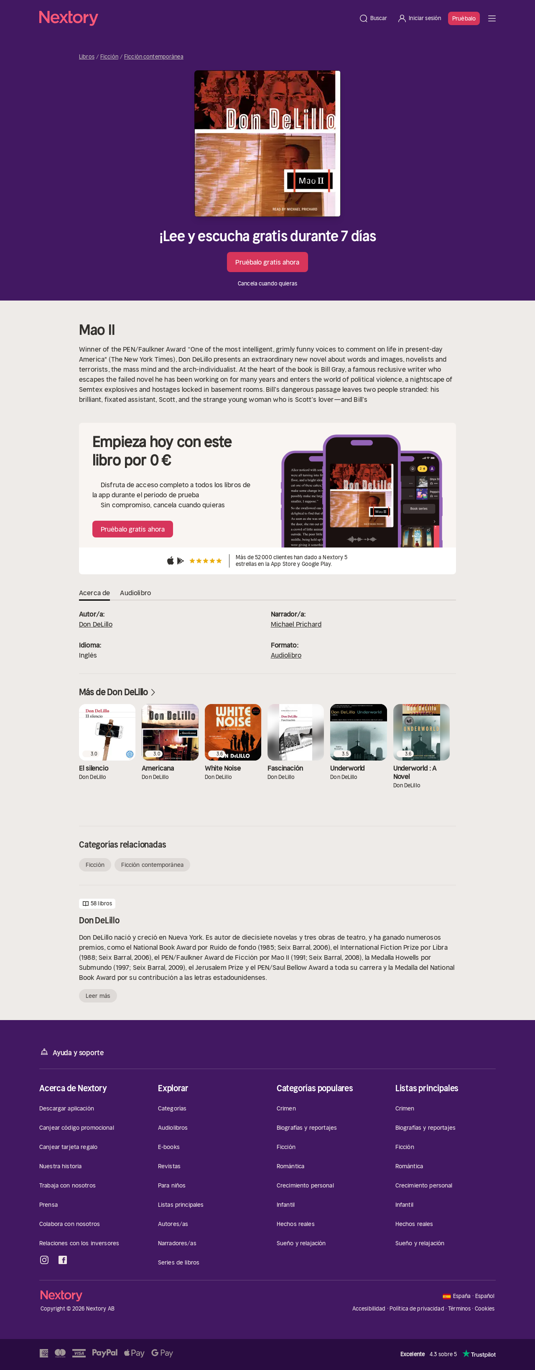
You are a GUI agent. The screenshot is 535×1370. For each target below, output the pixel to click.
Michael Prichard (296, 624)
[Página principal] (196, 18)
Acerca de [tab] (94, 593)
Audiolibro (286, 655)
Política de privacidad (417, 1308)
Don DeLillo (95, 624)
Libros (86, 57)
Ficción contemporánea (153, 57)
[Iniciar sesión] (419, 18)
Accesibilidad (369, 1308)
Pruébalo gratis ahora (267, 262)
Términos (459, 1308)
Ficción (109, 57)
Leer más (98, 996)
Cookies (485, 1309)
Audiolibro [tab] (135, 593)
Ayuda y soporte (71, 1052)
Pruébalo (464, 18)
